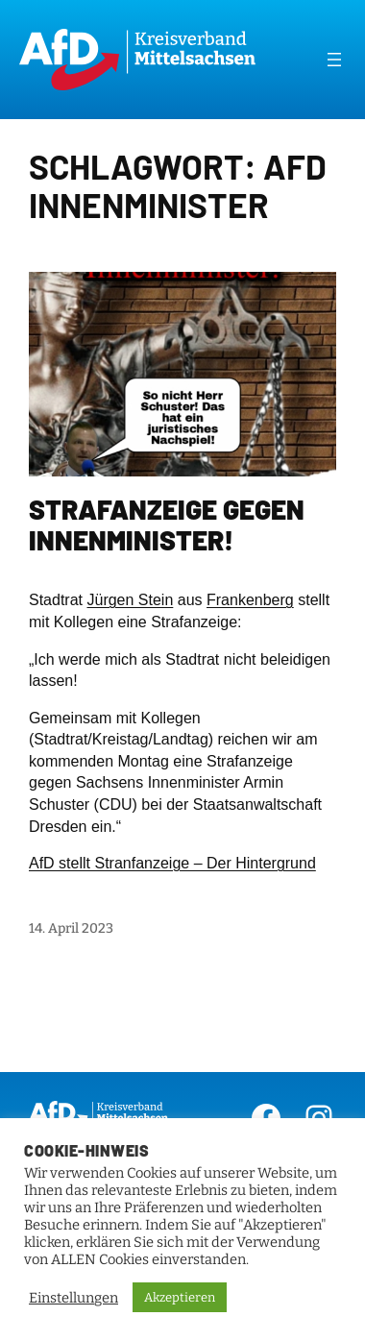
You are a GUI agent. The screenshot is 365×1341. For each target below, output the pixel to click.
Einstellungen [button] (73, 1297)
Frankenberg (250, 600)
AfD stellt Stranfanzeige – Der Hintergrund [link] (172, 863)
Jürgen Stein (129, 600)
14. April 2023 (71, 928)
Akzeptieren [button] (179, 1297)
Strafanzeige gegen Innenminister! (166, 525)
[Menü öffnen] (334, 59)
